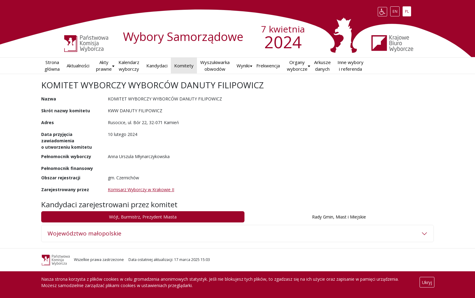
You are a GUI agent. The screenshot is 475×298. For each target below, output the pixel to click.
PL (408, 10)
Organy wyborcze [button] (297, 65)
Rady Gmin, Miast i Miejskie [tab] (339, 217)
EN (396, 10)
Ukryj (427, 282)
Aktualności (78, 66)
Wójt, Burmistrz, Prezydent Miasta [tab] (143, 217)
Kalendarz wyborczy (128, 65)
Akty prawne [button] (104, 65)
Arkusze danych (322, 65)
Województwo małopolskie (84, 233)
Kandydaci (157, 66)
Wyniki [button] (243, 66)
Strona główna (52, 65)
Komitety (184, 66)
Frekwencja (268, 66)
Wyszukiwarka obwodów (215, 65)
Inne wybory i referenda (350, 65)
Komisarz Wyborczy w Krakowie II (141, 189)
